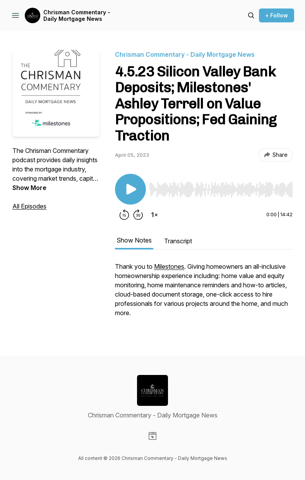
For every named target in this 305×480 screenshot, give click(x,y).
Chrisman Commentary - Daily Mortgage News (76, 15)
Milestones (169, 266)
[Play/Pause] (130, 189)
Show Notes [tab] (134, 240)
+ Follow (276, 15)
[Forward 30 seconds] (138, 214)
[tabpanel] (204, 293)
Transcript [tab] (178, 241)
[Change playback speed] (154, 214)
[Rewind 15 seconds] (124, 214)
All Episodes (29, 206)
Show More (29, 188)
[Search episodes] (251, 15)
